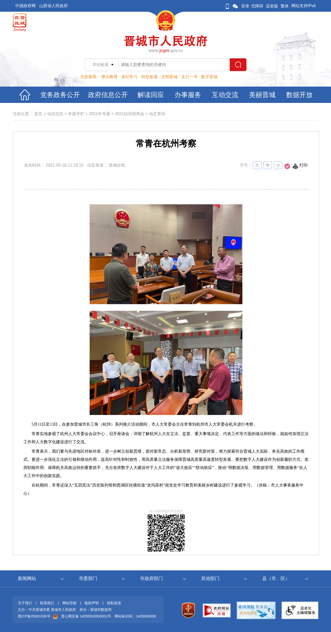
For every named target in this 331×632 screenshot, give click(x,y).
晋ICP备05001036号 (34, 616)
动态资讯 (157, 114)
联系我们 (47, 603)
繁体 (285, 6)
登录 (245, 6)
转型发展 (149, 77)
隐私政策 (114, 603)
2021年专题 (99, 114)
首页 (38, 114)
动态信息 (55, 114)
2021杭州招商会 (129, 114)
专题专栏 (76, 114)
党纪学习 (129, 77)
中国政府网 (25, 6)
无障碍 (257, 6)
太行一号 (189, 77)
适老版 (272, 6)
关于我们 (25, 603)
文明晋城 (169, 77)
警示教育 (109, 77)
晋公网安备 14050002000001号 (86, 616)
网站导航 (69, 603)
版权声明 (92, 603)
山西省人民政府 (53, 6)
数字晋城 (209, 77)
